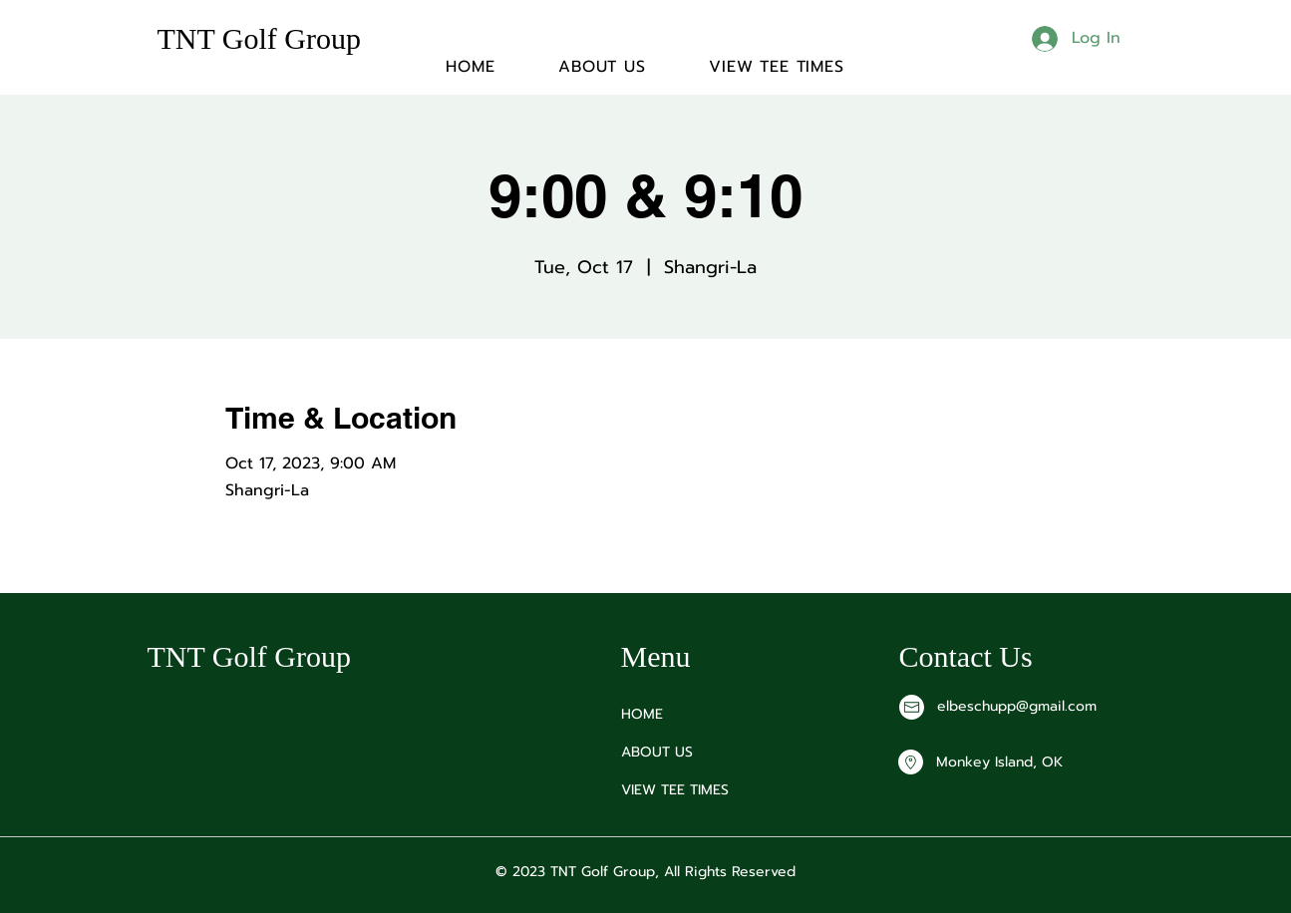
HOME (642, 714)
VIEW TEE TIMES (675, 789)
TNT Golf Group (259, 38)
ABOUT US (657, 752)
